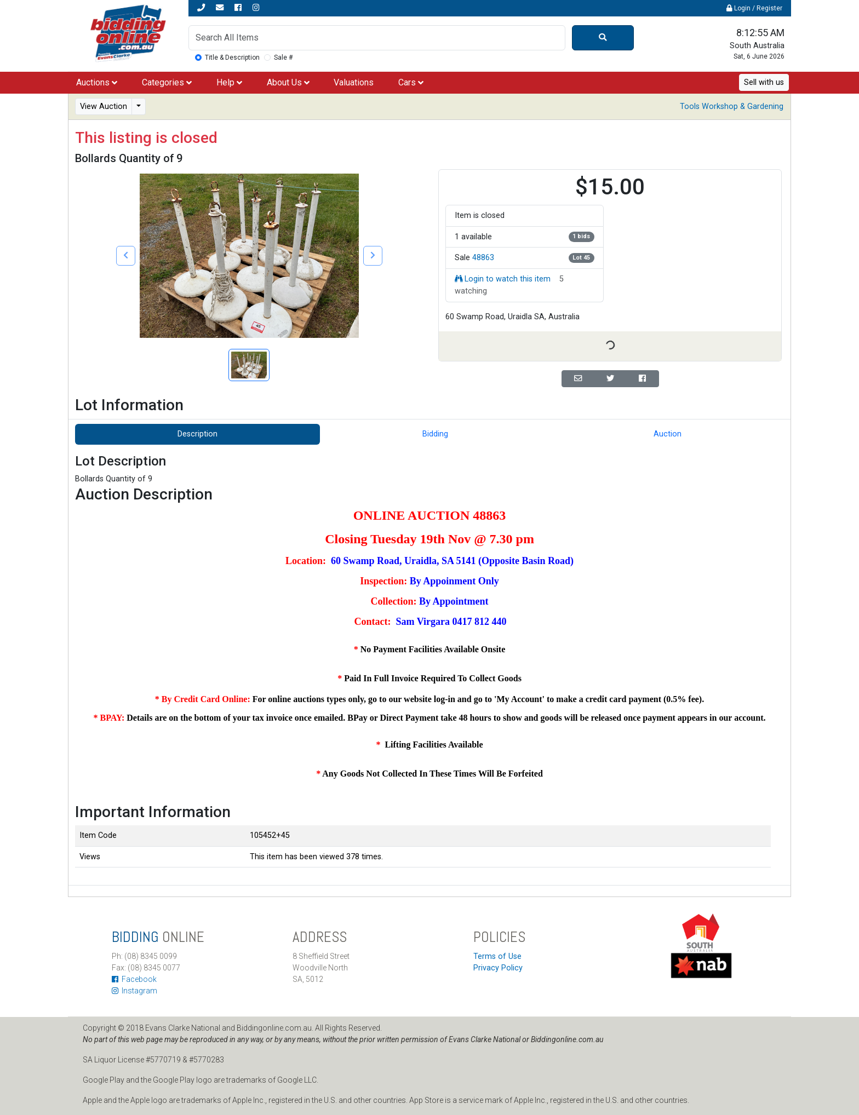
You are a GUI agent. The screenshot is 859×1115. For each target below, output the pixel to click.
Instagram (134, 990)
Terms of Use (497, 956)
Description (197, 434)
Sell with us (764, 82)
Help (229, 82)
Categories (167, 82)
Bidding (435, 434)
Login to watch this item (503, 279)
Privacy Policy (498, 968)
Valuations (354, 82)
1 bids (581, 236)
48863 (483, 257)
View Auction (103, 106)
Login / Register (754, 8)
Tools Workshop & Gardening (731, 106)
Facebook (134, 979)
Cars (410, 82)
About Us (288, 82)
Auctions (96, 82)
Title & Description (232, 57)
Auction (668, 434)
